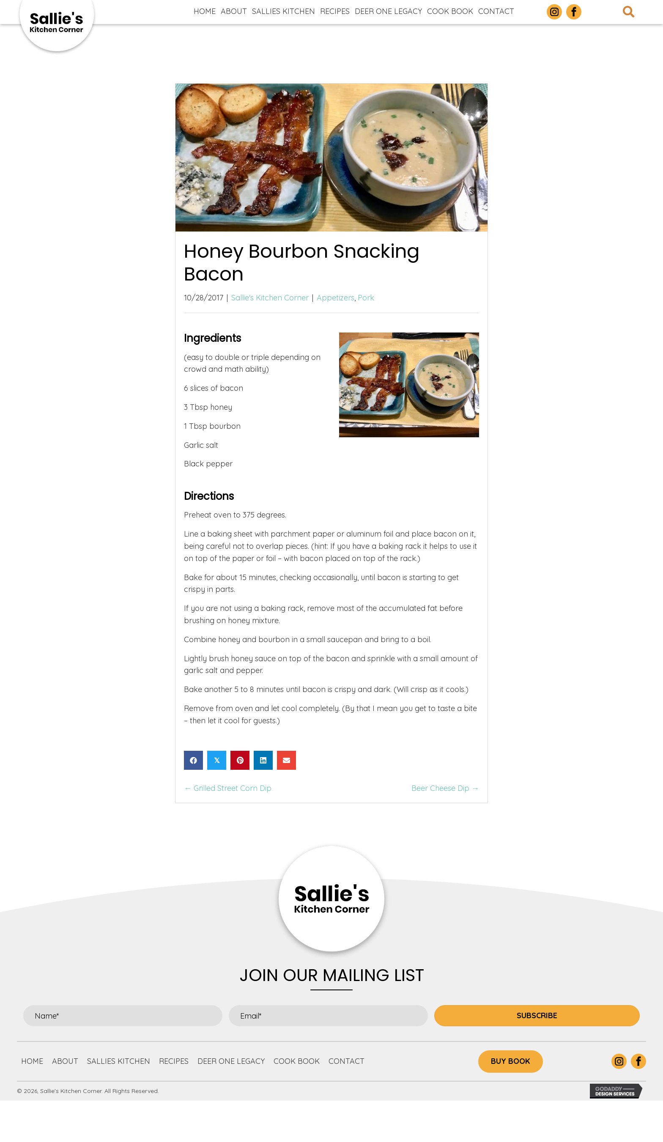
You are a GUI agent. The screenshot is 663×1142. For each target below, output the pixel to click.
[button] (537, 1015)
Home (32, 1061)
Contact (346, 1061)
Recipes (174, 1061)
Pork (366, 298)
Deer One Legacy (231, 1061)
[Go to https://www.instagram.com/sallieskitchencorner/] (554, 11)
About (65, 1061)
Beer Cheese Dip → (445, 788)
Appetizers (335, 298)
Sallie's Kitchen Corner (270, 298)
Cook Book (297, 1061)
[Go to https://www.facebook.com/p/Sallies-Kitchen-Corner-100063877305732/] (573, 11)
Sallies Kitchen (118, 1061)
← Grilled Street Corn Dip (227, 788)
